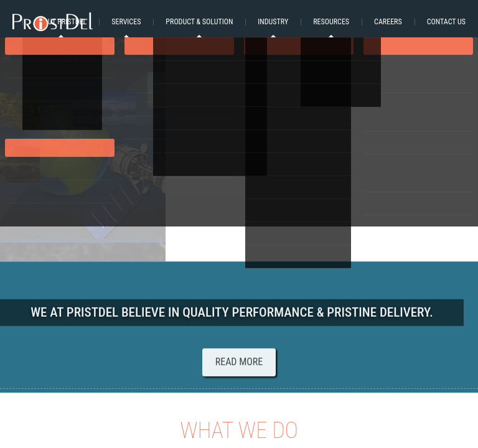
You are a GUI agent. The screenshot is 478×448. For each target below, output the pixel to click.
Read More (239, 364)
